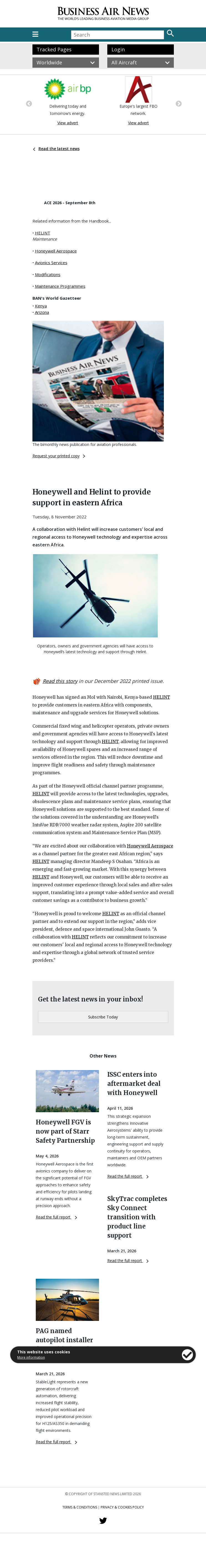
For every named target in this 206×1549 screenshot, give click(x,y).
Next (178, 103)
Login (118, 49)
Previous (28, 103)
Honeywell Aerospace (56, 251)
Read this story (60, 681)
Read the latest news (56, 148)
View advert (67, 122)
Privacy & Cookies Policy (122, 1507)
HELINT (42, 233)
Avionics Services (51, 262)
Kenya (41, 306)
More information (31, 1357)
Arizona (42, 312)
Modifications (47, 274)
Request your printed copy (58, 455)
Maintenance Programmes (60, 286)
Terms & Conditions (79, 1507)
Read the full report (56, 1217)
